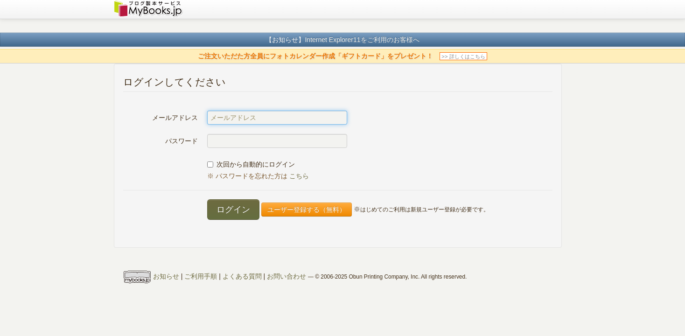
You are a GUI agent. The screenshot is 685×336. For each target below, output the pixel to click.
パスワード (181, 141)
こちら (299, 176)
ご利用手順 (200, 276)
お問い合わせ (286, 276)
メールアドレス (175, 117)
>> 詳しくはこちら (463, 56)
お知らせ (166, 276)
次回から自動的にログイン (251, 164)
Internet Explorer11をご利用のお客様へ (362, 39)
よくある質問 (242, 276)
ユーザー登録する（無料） (306, 209)
